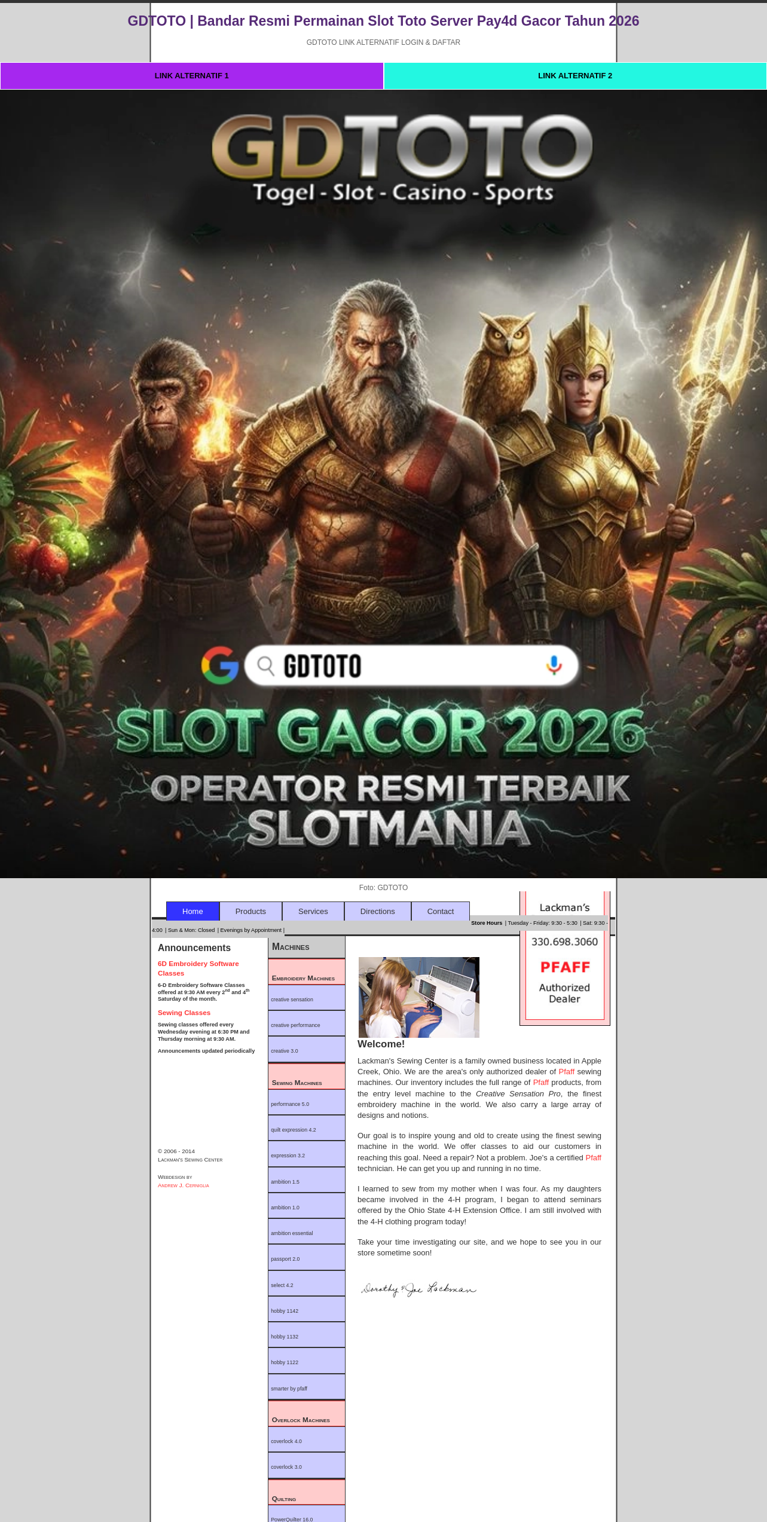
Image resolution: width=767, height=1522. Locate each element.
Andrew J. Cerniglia (183, 1185)
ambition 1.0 (285, 1208)
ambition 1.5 (285, 1182)
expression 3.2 (288, 1156)
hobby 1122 (284, 1362)
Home (192, 911)
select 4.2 (282, 1285)
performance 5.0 (290, 1104)
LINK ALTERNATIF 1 (192, 75)
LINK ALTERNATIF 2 (575, 75)
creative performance (295, 1025)
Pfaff (568, 1071)
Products (251, 911)
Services (313, 911)
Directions (377, 911)
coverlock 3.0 (286, 1467)
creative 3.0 (284, 1051)
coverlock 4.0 (286, 1441)
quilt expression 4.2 (293, 1130)
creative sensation (292, 1000)
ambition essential (292, 1233)
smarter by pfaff (289, 1389)
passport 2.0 (285, 1259)
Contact (440, 911)
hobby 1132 (284, 1337)
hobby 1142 (284, 1311)
